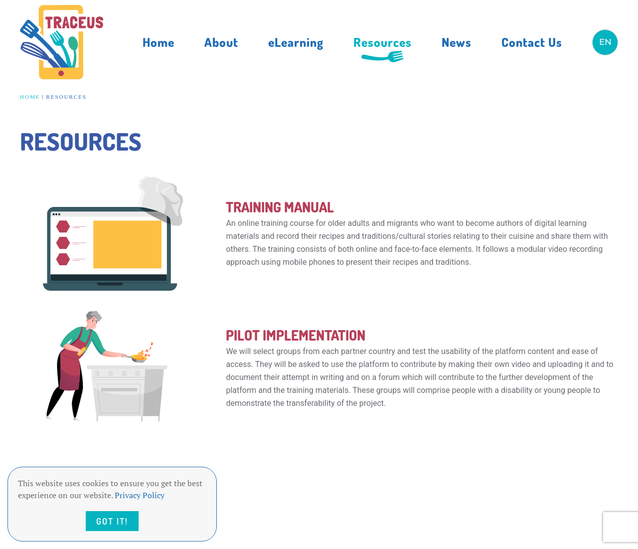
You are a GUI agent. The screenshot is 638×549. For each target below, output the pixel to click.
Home (158, 42)
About (221, 42)
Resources (382, 42)
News (457, 42)
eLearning (295, 42)
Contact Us (531, 42)
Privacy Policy (139, 495)
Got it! (112, 521)
